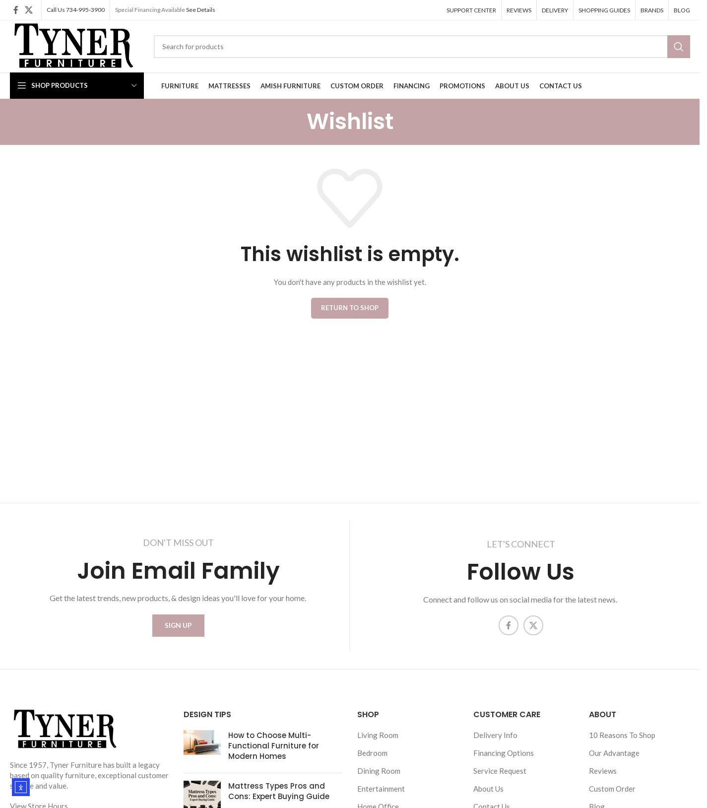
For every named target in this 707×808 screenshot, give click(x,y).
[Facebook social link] (16, 9)
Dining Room (378, 776)
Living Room (377, 740)
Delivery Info (495, 740)
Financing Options (503, 758)
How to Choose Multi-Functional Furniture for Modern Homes (273, 751)
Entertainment (381, 794)
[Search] (422, 46)
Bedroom (372, 758)
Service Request (499, 776)
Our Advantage (614, 758)
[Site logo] (72, 45)
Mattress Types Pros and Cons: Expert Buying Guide (278, 796)
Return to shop (350, 308)
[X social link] (29, 9)
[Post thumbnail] (202, 753)
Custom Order (612, 794)
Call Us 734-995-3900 (76, 9)
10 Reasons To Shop (622, 740)
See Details (200, 9)
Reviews (603, 776)
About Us (488, 794)
